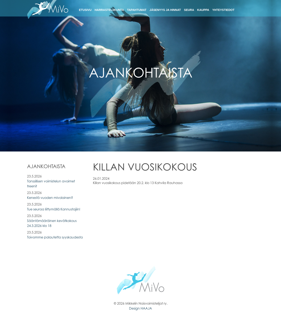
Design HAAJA (140, 308)
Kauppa (203, 10)
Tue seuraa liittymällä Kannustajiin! (53, 209)
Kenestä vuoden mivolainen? (50, 198)
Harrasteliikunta (109, 10)
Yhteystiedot (223, 10)
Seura (189, 10)
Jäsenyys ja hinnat (165, 10)
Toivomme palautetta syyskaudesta (55, 237)
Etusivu (85, 10)
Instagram (250, 9)
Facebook (243, 9)
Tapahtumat (136, 10)
